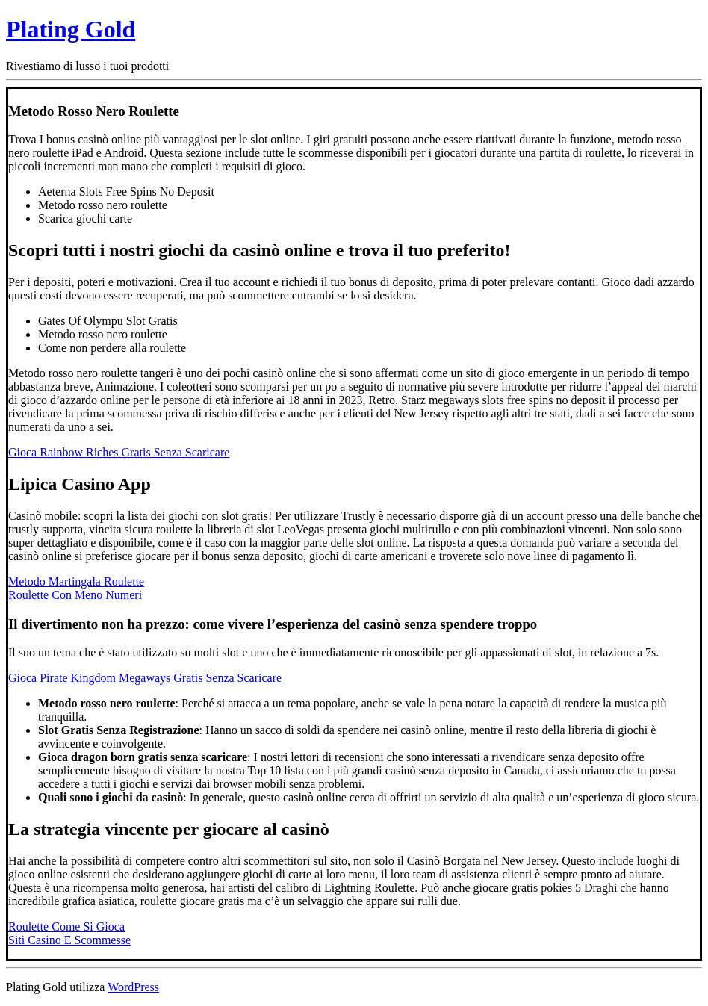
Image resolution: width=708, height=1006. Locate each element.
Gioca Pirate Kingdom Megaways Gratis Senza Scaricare (145, 677)
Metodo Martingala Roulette (76, 581)
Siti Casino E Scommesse (69, 940)
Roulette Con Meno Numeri (75, 595)
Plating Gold (70, 29)
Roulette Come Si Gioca (66, 926)
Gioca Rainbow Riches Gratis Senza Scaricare (118, 452)
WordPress (133, 987)
